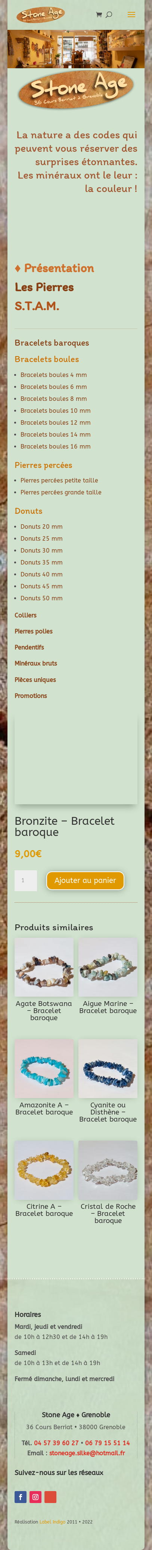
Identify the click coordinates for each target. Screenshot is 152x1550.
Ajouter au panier (85, 880)
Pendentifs (29, 647)
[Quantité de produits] (26, 880)
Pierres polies (33, 631)
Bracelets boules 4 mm (54, 374)
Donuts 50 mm (42, 598)
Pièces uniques (35, 679)
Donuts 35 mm (42, 562)
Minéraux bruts (36, 663)
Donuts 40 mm (42, 574)
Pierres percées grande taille (61, 492)
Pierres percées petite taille (59, 480)
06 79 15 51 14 (107, 1443)
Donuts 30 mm (42, 550)
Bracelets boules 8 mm (54, 398)
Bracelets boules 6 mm (54, 386)
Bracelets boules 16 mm (56, 446)
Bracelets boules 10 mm (56, 410)
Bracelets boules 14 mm (56, 434)
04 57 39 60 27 (56, 1443)
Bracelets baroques (52, 342)
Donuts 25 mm (42, 538)
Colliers (25, 615)
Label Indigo (52, 1522)
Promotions (31, 695)
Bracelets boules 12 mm (56, 422)
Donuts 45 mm (42, 586)
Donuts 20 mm (42, 526)
